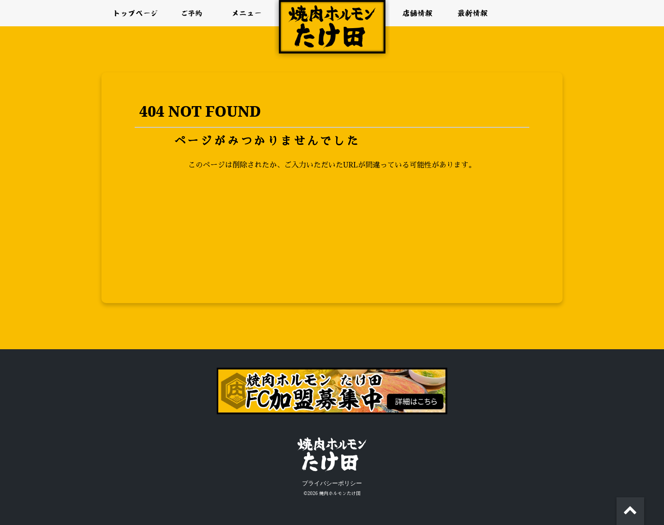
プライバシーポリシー (332, 483)
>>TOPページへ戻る (332, 187)
